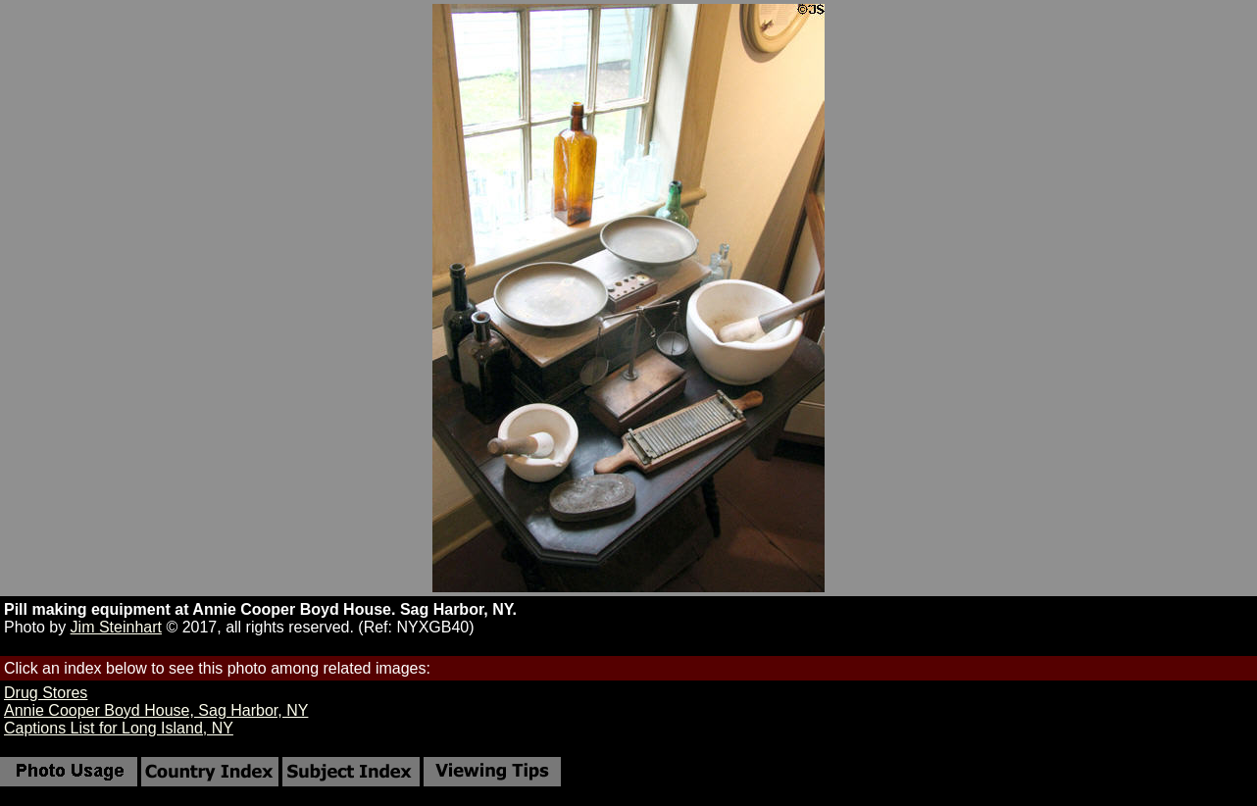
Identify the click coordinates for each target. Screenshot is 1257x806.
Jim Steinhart (116, 627)
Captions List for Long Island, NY (118, 728)
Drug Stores (45, 692)
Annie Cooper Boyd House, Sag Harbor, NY (156, 710)
